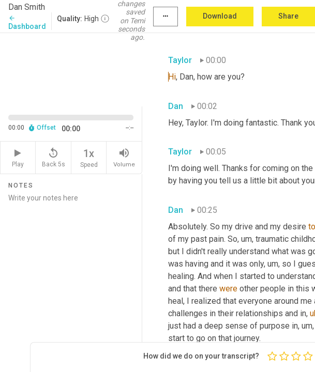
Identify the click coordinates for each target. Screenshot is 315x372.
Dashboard (27, 22)
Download (220, 16)
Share (288, 16)
